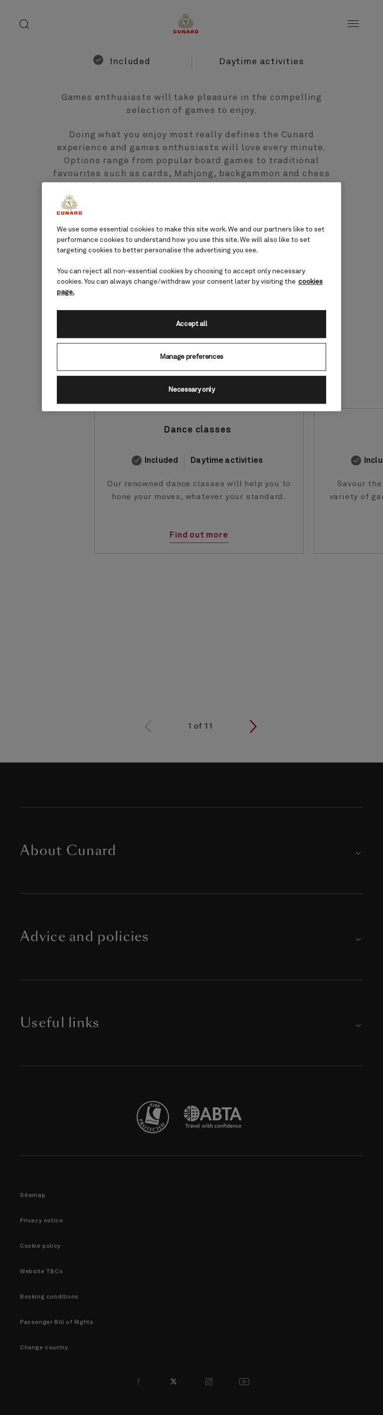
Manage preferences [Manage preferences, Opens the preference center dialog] (191, 357)
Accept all (191, 324)
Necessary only (191, 390)
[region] (191, 297)
